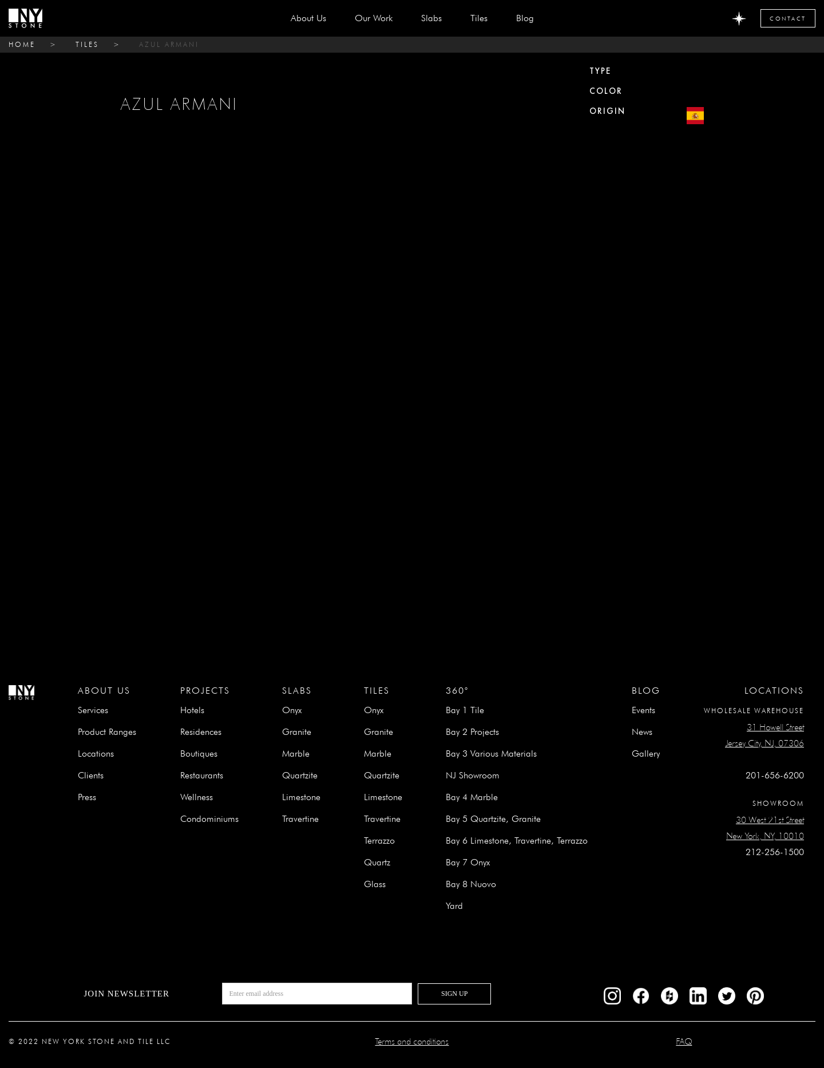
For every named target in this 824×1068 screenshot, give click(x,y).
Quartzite (300, 775)
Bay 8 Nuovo (471, 884)
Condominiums (209, 818)
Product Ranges (107, 731)
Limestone (301, 797)
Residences (200, 731)
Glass (375, 884)
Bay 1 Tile (465, 710)
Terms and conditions (412, 1041)
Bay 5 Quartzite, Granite (493, 818)
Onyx (292, 710)
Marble (296, 753)
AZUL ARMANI (169, 44)
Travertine (300, 818)
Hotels (192, 710)
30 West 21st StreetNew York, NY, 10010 (765, 827)
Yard (454, 905)
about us (308, 18)
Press (87, 797)
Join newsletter (126, 993)
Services (93, 710)
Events (643, 710)
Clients (91, 775)
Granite (296, 731)
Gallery (646, 753)
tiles (87, 44)
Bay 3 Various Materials (491, 753)
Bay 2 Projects (472, 731)
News (642, 731)
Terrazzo (379, 840)
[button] (431, 18)
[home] (25, 18)
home (22, 44)
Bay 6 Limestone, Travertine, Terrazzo (517, 840)
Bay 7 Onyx (468, 862)
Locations (96, 753)
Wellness (196, 797)
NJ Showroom (473, 775)
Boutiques (198, 753)
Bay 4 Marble (472, 797)
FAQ (684, 1041)
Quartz (377, 862)
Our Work (374, 18)
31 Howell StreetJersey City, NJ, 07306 (764, 735)
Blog (525, 18)
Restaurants (201, 775)
